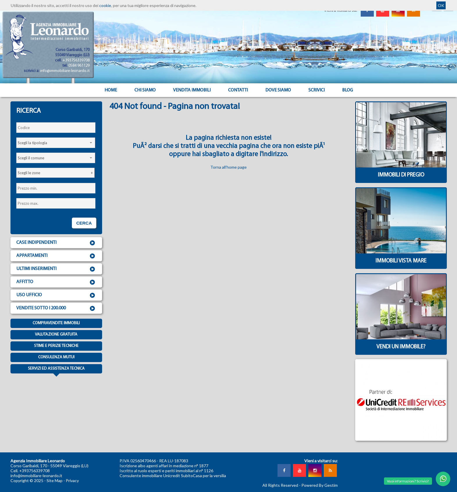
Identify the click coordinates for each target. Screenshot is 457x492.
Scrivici (316, 90)
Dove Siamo (278, 90)
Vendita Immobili (192, 90)
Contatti (238, 90)
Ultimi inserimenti (56, 269)
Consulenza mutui (56, 357)
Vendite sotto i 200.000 (56, 308)
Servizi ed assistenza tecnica (56, 369)
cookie (105, 5)
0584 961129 (79, 66)
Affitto (56, 282)
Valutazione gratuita (56, 334)
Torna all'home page (228, 167)
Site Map (55, 480)
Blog (347, 90)
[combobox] (55, 142)
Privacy (72, 480)
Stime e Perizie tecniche (56, 346)
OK (441, 5)
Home (110, 90)
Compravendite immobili (56, 323)
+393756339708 (76, 60)
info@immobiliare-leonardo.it (65, 71)
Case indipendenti (56, 243)
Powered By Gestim (319, 485)
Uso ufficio (56, 295)
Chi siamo (145, 90)
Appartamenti (56, 256)
